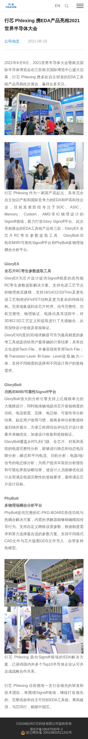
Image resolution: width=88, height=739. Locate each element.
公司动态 (11, 41)
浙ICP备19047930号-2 (46, 729)
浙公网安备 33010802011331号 (46, 733)
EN (57, 6)
